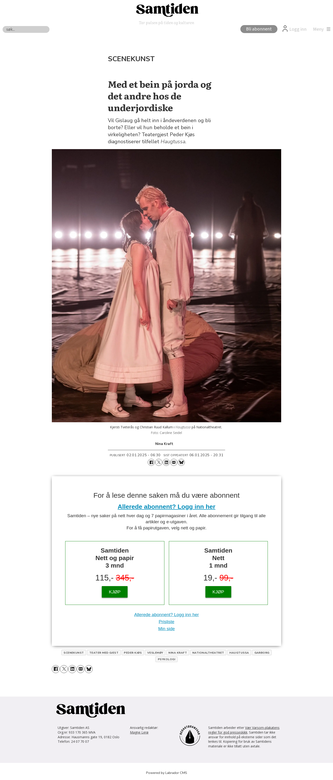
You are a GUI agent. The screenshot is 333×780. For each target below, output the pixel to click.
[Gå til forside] (166, 9)
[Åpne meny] (320, 29)
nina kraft (177, 653)
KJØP (115, 591)
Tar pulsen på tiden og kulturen (166, 22)
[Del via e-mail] (173, 462)
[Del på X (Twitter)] (158, 462)
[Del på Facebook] (151, 462)
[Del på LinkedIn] (166, 462)
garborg (261, 653)
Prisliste (166, 621)
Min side (166, 628)
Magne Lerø (139, 732)
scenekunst (74, 653)
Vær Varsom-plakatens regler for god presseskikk (244, 730)
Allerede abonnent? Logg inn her (167, 506)
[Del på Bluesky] (181, 462)
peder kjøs (133, 653)
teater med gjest (104, 653)
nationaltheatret (208, 653)
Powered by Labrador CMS (166, 772)
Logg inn (298, 29)
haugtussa (239, 653)
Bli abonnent (259, 29)
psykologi (166, 659)
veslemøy (155, 653)
